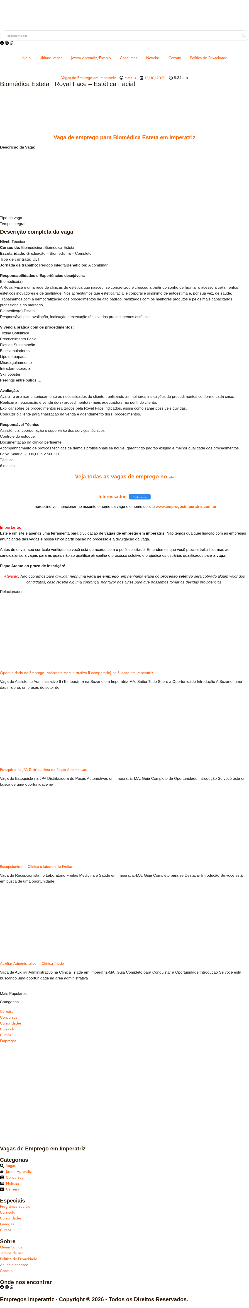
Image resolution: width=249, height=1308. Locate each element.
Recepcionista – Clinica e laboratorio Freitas (36, 866)
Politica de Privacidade (208, 57)
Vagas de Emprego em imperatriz (88, 77)
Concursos (128, 57)
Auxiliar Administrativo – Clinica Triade (32, 963)
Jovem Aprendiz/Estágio (91, 57)
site (171, 477)
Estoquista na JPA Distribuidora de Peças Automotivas (43, 769)
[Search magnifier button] (244, 35)
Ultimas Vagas (51, 57)
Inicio (26, 57)
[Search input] (122, 35)
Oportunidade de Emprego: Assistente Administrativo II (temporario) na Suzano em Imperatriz (76, 672)
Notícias (153, 57)
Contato (174, 57)
